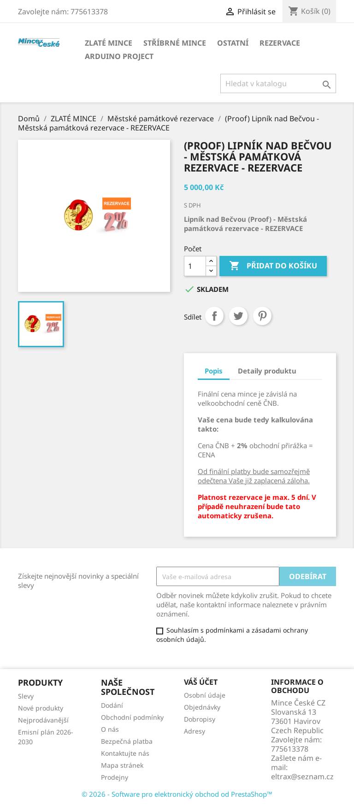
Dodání (112, 705)
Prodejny (114, 777)
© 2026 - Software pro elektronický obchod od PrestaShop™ (177, 794)
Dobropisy (199, 719)
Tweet (238, 316)
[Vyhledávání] (278, 83)
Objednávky (202, 707)
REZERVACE (280, 43)
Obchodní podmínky (132, 717)
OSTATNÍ (232, 43)
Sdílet (214, 316)
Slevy (26, 696)
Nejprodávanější (43, 720)
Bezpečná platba (127, 741)
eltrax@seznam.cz (302, 776)
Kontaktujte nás (125, 753)
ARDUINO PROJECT (119, 56)
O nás (110, 729)
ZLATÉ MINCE (108, 43)
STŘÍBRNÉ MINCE (174, 43)
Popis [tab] (214, 370)
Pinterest (262, 316)
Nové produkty (40, 708)
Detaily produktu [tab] (267, 370)
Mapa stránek (122, 765)
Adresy (194, 731)
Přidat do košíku (273, 266)
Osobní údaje (204, 695)
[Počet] (195, 266)
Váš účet (201, 682)
